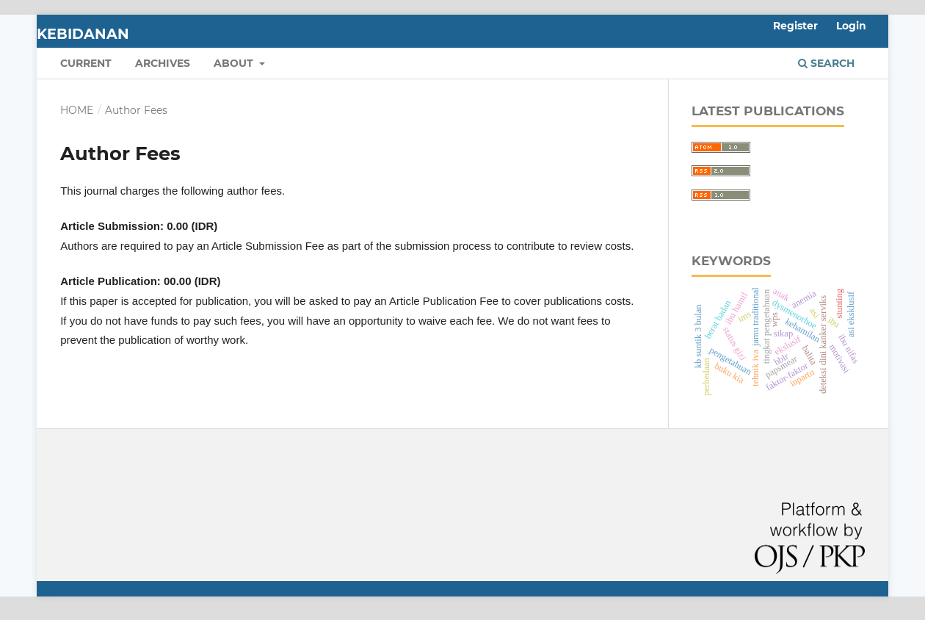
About (235, 63)
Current (86, 63)
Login (851, 25)
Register (795, 25)
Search (826, 63)
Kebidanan (83, 34)
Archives (162, 63)
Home (76, 110)
